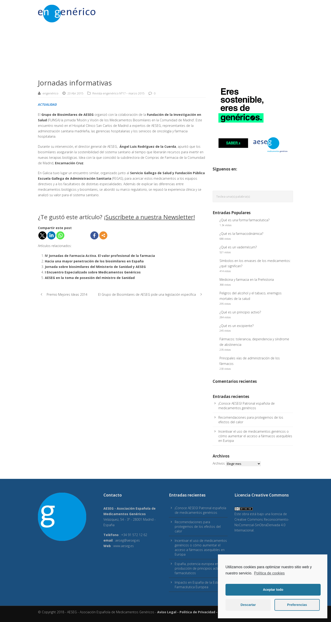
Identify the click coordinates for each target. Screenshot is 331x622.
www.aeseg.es (123, 546)
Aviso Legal (166, 612)
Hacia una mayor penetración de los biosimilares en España (94, 261)
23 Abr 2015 (75, 93)
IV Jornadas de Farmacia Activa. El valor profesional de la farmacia (100, 255)
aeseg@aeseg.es (127, 540)
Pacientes (170, 12)
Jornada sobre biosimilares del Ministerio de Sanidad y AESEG (95, 266)
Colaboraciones (214, 12)
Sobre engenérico (264, 12)
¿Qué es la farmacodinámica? (241, 233)
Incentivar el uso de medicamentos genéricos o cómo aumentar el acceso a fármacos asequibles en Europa (255, 436)
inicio (288, 12)
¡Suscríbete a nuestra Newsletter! (149, 217)
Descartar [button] (248, 605)
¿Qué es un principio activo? (240, 312)
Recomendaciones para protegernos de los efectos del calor (198, 526)
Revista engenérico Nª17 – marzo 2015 (118, 93)
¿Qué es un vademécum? (238, 247)
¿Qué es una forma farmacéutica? (244, 220)
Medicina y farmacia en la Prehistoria (247, 279)
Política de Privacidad (197, 612)
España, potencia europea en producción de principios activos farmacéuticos (199, 568)
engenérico (50, 93)
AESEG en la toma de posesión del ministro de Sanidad (90, 277)
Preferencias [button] (297, 605)
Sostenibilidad (144, 12)
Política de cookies (269, 573)
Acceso (121, 12)
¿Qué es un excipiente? (237, 326)
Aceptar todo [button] (273, 589)
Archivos (219, 463)
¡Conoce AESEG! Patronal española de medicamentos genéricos (246, 405)
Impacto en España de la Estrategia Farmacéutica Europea (201, 584)
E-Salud (238, 12)
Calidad (189, 12)
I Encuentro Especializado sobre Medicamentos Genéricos (93, 272)
